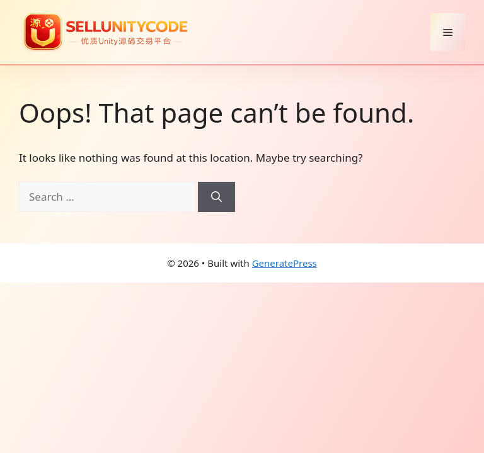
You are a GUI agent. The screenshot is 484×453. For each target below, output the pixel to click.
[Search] (216, 197)
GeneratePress (284, 263)
